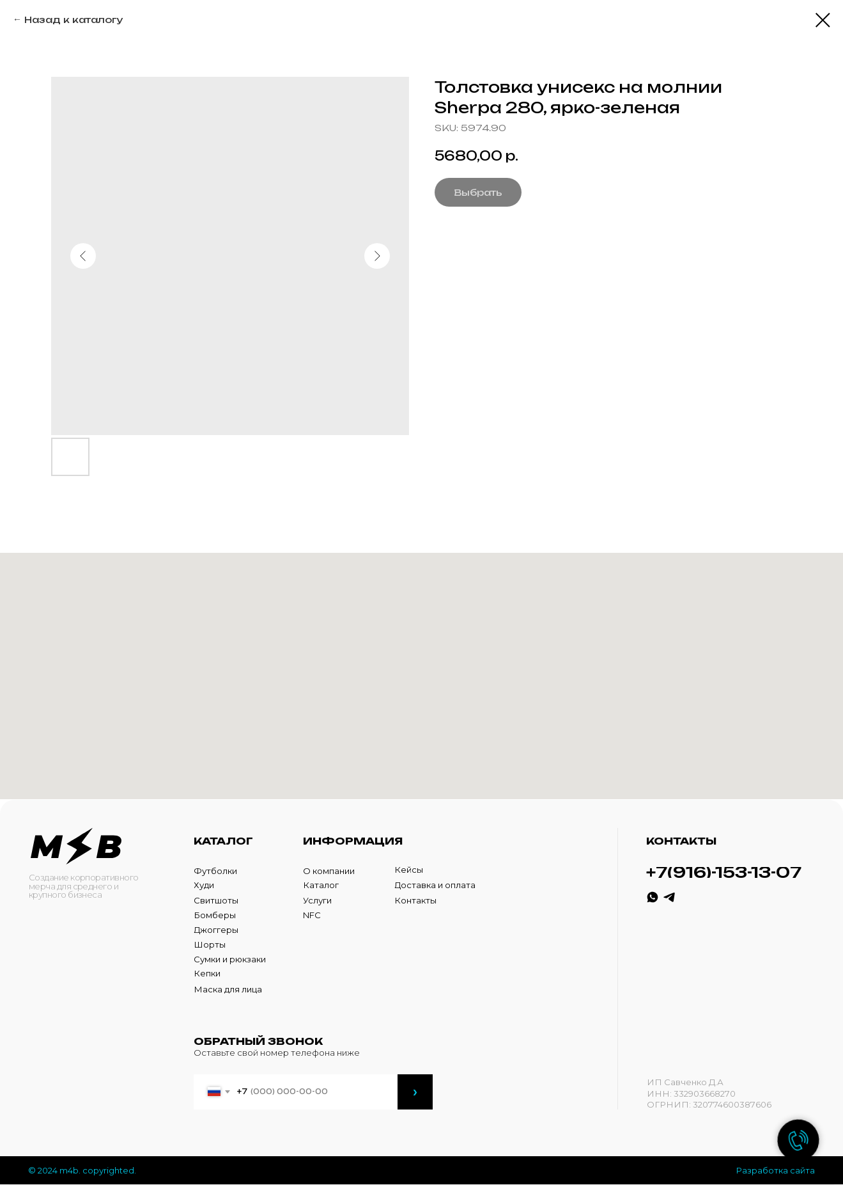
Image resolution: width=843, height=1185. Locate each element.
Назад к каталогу (73, 19)
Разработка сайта (775, 1170)
